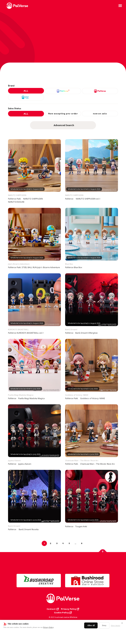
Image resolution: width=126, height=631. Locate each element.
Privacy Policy (48, 627)
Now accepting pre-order (63, 113)
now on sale (100, 113)
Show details (115, 625)
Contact (51, 609)
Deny (104, 625)
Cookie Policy (61, 612)
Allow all (91, 625)
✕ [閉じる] (122, 623)
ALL (26, 90)
